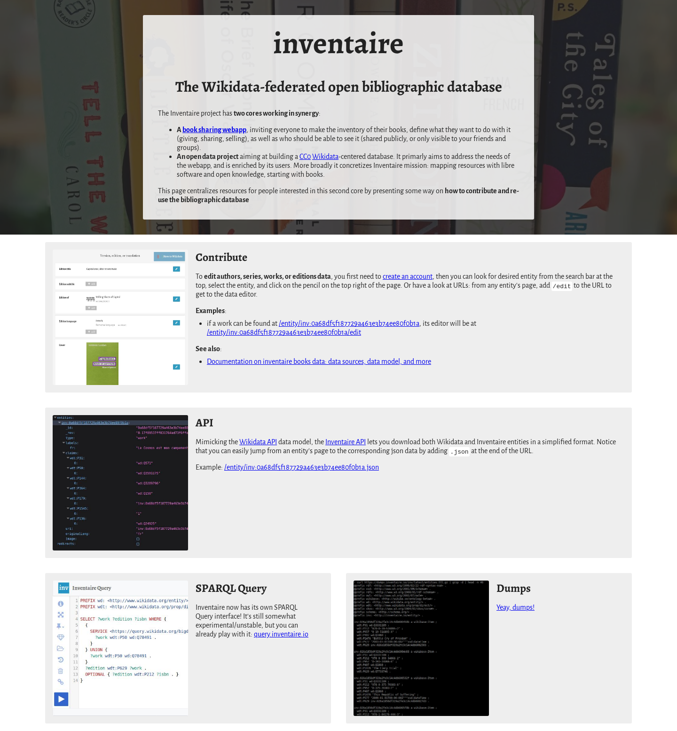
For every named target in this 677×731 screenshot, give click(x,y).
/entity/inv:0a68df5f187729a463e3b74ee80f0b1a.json (301, 467)
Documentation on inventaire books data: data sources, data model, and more (319, 361)
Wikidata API (258, 442)
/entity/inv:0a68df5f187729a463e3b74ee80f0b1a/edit (284, 332)
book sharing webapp (214, 130)
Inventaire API (345, 442)
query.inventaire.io (281, 634)
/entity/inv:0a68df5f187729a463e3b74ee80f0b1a (349, 323)
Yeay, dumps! (515, 607)
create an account (408, 276)
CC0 (305, 156)
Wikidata (325, 156)
